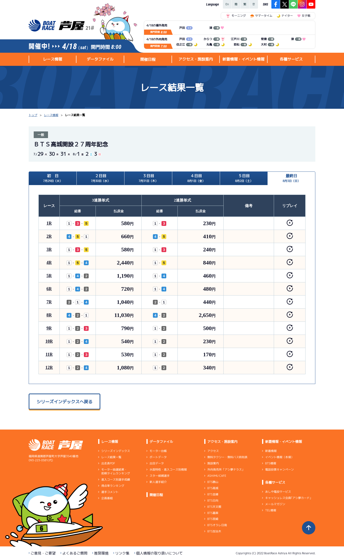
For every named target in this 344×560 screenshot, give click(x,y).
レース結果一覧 (111, 457)
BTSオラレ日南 (217, 525)
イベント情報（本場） (279, 457)
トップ (33, 115)
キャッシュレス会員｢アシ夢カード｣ (288, 498)
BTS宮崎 (212, 519)
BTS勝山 (212, 482)
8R (49, 315)
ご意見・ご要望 (43, 553)
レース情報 (51, 115)
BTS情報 (270, 463)
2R (49, 236)
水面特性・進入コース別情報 (168, 469)
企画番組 (107, 498)
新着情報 (271, 451)
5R (49, 275)
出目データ (157, 463)
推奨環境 (101, 553)
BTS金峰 (212, 494)
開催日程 (148, 59)
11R (49, 354)
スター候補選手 (160, 476)
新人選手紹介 (158, 482)
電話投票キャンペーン (279, 469)
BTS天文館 (214, 507)
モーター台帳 (158, 451)
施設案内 (213, 463)
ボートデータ (158, 457)
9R (49, 328)
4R (49, 262)
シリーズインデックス (115, 451)
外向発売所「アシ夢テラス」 (226, 469)
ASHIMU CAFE (216, 476)
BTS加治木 (214, 531)
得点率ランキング (112, 486)
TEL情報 (270, 510)
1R (49, 223)
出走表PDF (108, 463)
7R (49, 302)
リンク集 (122, 553)
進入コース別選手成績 (115, 479)
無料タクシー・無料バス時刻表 (227, 457)
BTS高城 (212, 488)
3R (49, 249)
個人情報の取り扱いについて (159, 553)
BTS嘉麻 (212, 513)
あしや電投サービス (278, 492)
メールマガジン (275, 504)
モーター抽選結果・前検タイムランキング (115, 471)
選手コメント (109, 492)
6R (49, 288)
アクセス (213, 451)
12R (49, 367)
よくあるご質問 (74, 553)
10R (49, 341)
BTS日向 (212, 500)
